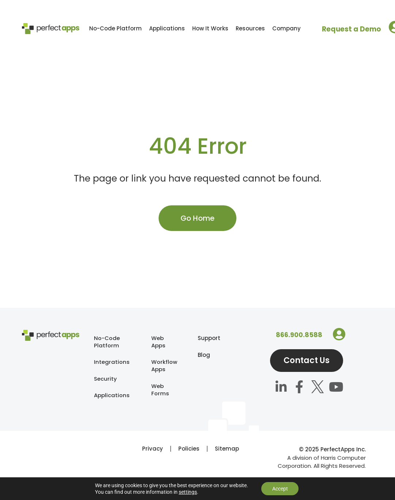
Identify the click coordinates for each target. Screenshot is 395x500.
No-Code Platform (115, 28)
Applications (167, 28)
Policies (189, 458)
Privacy (152, 458)
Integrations (112, 362)
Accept (280, 489)
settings (187, 492)
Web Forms (160, 390)
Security (105, 379)
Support (201, 338)
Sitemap (227, 458)
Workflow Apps (164, 365)
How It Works (210, 28)
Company (286, 28)
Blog (201, 355)
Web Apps (158, 341)
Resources (250, 28)
